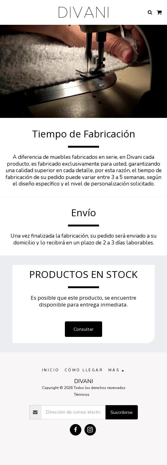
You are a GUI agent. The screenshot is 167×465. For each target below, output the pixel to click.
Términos (81, 394)
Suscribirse (122, 412)
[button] (7, 12)
